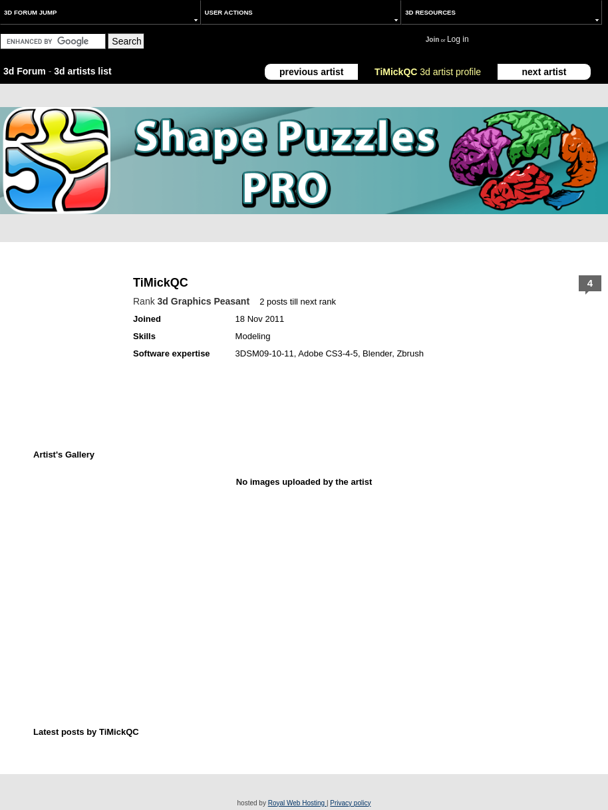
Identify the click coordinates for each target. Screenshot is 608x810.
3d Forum (24, 71)
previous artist (311, 72)
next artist (544, 72)
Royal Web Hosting (297, 803)
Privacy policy (350, 803)
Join (433, 39)
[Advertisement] (236, 574)
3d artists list (82, 71)
